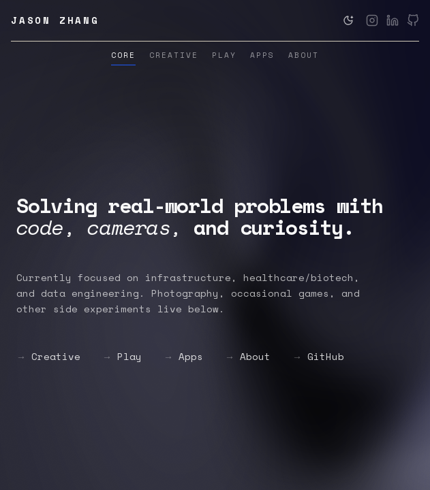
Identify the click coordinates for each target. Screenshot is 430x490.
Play (224, 55)
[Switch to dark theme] (348, 20)
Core (123, 55)
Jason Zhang (55, 20)
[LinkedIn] (392, 20)
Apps (262, 55)
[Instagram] (372, 20)
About (303, 55)
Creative (173, 55)
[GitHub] (413, 20)
